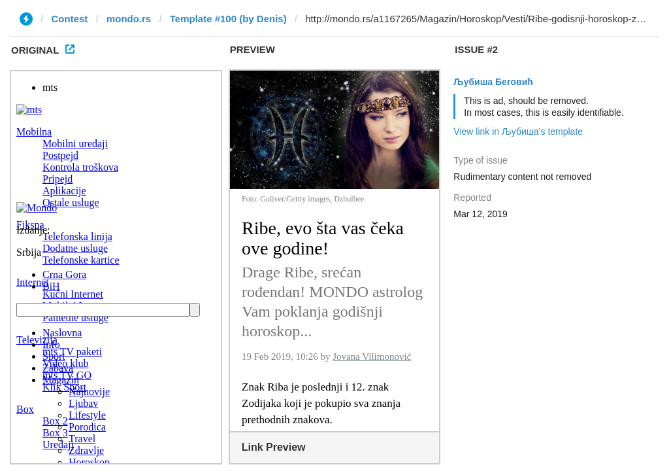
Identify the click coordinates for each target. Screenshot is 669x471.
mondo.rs (128, 18)
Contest (70, 18)
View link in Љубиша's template (518, 131)
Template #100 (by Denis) (228, 18)
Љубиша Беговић (493, 82)
